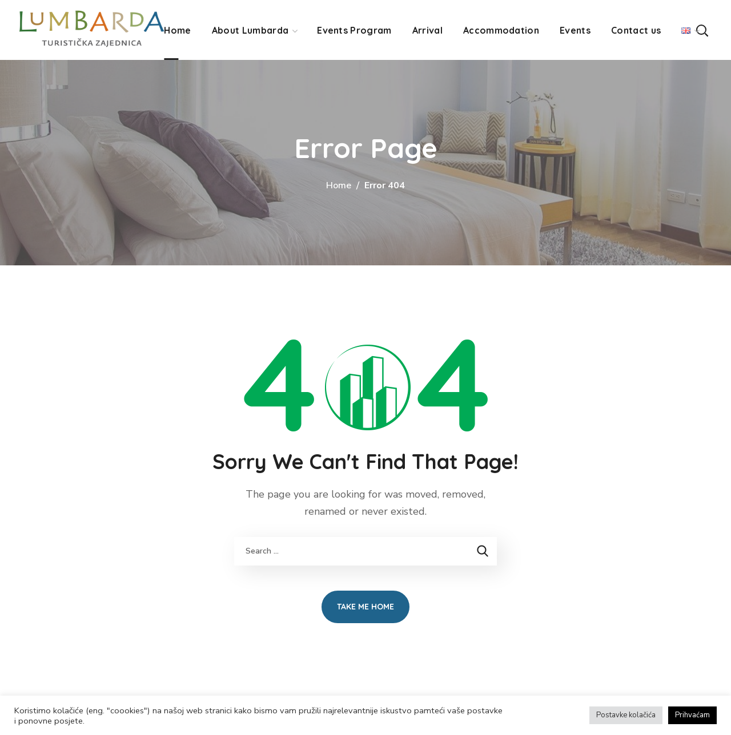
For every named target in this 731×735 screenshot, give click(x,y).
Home (338, 185)
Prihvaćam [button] (692, 715)
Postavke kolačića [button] (626, 715)
